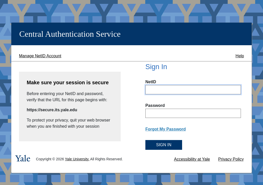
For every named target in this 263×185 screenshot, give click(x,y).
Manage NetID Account (40, 56)
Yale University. (77, 159)
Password (155, 105)
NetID (150, 82)
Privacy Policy (231, 159)
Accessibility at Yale (192, 159)
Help (240, 56)
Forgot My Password (165, 129)
